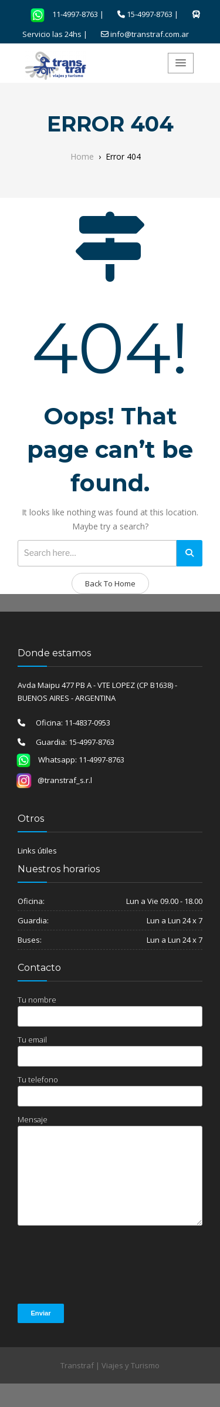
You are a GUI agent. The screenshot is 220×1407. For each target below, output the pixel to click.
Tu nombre (110, 1010)
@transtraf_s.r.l (54, 780)
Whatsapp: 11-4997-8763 (66, 759)
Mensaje (110, 1170)
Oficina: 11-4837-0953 (67, 722)
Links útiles (37, 850)
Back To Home (110, 583)
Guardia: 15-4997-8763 (69, 742)
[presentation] (107, 1265)
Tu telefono (110, 1090)
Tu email (110, 1050)
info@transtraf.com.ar (149, 34)
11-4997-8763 (60, 14)
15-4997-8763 (149, 14)
